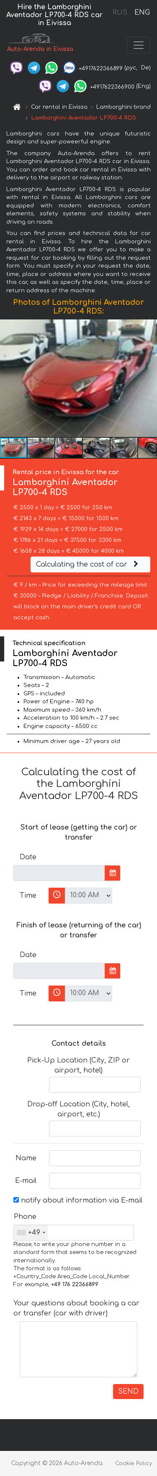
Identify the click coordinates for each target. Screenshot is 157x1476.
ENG (141, 12)
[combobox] (31, 1232)
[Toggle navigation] (138, 45)
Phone (25, 1217)
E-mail (25, 1181)
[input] (59, 873)
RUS (120, 12)
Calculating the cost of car (88, 564)
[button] (149, 378)
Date (28, 857)
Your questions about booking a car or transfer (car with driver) (76, 1308)
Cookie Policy (133, 1463)
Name (25, 1158)
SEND (128, 1391)
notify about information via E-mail (77, 1200)
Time (28, 895)
